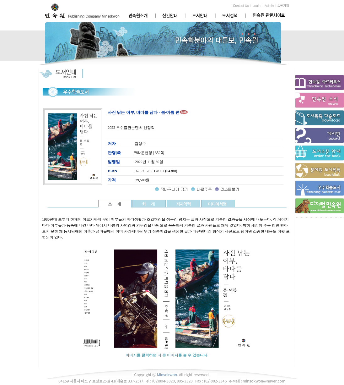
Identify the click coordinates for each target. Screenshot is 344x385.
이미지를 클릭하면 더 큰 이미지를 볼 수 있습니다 (166, 353)
